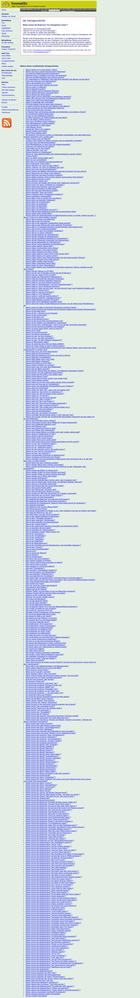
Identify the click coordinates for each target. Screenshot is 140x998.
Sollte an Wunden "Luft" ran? (36, 150)
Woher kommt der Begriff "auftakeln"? (40, 746)
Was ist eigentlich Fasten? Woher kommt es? (43, 532)
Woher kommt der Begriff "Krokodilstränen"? (42, 756)
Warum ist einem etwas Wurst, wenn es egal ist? (44, 328)
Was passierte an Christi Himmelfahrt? (40, 566)
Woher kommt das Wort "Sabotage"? (39, 729)
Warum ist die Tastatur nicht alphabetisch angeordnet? (46, 323)
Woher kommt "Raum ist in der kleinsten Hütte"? (44, 708)
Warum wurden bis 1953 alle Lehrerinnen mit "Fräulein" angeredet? (51, 493)
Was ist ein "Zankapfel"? (35, 539)
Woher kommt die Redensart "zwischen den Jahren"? (46, 838)
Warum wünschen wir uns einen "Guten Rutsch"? (44, 495)
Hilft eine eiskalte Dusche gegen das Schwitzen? (44, 104)
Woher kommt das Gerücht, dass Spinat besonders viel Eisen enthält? (52, 716)
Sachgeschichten (8, 61)
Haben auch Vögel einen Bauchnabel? (40, 100)
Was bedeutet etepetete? (35, 505)
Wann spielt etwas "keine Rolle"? (38, 164)
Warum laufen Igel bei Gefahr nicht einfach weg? (44, 374)
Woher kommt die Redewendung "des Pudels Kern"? (46, 869)
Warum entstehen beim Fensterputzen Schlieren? (44, 194)
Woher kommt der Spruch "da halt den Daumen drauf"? (46, 792)
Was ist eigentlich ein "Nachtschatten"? (40, 530)
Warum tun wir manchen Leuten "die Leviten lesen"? (45, 449)
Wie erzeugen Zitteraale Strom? (38, 622)
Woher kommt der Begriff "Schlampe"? (40, 764)
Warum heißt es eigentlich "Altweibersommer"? (43, 298)
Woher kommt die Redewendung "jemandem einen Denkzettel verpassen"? (54, 919)
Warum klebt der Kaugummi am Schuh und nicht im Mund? (48, 355)
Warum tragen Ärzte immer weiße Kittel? (41, 440)
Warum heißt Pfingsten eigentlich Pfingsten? (42, 300)
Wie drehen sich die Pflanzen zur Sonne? (41, 618)
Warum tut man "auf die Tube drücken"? (41, 451)
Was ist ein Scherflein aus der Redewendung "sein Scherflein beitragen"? (53, 545)
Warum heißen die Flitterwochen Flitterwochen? (44, 277)
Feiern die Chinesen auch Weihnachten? (41, 81)
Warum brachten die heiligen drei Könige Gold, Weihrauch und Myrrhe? (53, 183)
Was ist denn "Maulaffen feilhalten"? (39, 518)
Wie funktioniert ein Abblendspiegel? (39, 628)
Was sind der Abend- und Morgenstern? (41, 572)
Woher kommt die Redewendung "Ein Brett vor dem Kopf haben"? (50, 883)
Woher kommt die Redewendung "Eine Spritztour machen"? (48, 886)
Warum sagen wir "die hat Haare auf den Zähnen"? (45, 394)
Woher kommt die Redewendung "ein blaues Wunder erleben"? (49, 881)
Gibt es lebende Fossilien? (36, 89)
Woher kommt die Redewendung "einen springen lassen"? (48, 890)
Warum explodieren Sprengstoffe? (38, 196)
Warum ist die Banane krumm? (37, 319)
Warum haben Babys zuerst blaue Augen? (41, 250)
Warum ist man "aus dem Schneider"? (40, 338)
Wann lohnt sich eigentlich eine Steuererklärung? (44, 162)
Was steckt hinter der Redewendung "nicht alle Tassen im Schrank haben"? (54, 578)
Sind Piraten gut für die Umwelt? (38, 148)
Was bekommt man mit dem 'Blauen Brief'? (42, 507)
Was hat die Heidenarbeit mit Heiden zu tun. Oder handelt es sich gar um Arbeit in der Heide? (61, 511)
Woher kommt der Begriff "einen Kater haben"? (43, 754)
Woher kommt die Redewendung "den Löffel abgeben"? (47, 867)
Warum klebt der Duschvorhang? (38, 353)
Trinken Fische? (32, 156)
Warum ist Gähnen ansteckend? (38, 334)
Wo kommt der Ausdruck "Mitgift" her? (40, 687)
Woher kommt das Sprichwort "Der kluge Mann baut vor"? (47, 718)
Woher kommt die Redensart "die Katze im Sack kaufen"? (47, 814)
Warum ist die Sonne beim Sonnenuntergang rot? (44, 321)
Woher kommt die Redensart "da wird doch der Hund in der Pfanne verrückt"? (55, 808)
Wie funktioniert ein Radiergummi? (39, 630)
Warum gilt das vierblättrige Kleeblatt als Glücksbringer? (47, 238)
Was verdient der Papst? (35, 583)
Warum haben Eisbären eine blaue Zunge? (42, 252)
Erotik (4, 25)
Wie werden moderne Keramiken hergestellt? (43, 653)
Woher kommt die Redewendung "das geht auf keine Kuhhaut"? (50, 862)
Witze (4, 64)
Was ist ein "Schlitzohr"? (35, 537)
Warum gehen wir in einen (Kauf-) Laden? (41, 70)
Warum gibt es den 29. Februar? (38, 221)
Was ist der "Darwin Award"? (36, 524)
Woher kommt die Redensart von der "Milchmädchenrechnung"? (50, 840)
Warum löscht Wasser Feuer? (37, 376)
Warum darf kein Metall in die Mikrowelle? (41, 189)
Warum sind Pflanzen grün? (36, 426)
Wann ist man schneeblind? (36, 160)
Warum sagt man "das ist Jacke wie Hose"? (42, 405)
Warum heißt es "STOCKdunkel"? (38, 294)
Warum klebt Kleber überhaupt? (38, 361)
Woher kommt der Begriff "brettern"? (39, 750)
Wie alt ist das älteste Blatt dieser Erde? (41, 614)
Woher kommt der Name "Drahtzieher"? (41, 777)
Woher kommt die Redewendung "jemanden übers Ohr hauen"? (50, 927)
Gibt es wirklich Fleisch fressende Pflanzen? (42, 91)
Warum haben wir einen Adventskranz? (40, 265)
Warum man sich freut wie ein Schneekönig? (42, 384)
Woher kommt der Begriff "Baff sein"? (40, 748)
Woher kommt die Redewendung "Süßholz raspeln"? (45, 952)
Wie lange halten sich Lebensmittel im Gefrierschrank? (46, 647)
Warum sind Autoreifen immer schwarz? (41, 421)
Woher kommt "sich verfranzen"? (38, 710)
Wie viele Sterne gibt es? (35, 651)
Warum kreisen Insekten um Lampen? (40, 365)
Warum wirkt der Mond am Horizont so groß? (43, 491)
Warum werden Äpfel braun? (36, 478)
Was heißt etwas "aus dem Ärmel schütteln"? (43, 514)
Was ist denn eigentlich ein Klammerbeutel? (42, 522)
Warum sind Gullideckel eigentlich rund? (41, 424)
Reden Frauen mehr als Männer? (38, 139)
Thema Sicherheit (8, 87)
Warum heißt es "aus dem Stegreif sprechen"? (43, 282)
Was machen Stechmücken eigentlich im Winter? (44, 562)
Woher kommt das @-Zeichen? (37, 714)
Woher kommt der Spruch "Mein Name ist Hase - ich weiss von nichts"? (53, 794)
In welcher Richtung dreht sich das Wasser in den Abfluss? (48, 106)
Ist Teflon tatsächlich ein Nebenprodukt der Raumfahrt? (46, 118)
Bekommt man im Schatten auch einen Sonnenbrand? (46, 75)
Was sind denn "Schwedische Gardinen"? (41, 570)
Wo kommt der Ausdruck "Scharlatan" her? (42, 689)
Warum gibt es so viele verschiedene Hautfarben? (44, 231)
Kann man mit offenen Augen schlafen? (40, 121)
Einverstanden (54, 11)
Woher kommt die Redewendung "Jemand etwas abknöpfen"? (49, 915)
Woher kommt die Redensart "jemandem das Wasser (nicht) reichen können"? (55, 827)
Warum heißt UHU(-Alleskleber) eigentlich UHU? (44, 302)
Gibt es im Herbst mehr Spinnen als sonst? (42, 85)
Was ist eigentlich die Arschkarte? (38, 528)
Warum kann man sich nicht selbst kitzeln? (42, 351)
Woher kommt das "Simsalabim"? (38, 712)
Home (4, 10)
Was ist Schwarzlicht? (34, 557)
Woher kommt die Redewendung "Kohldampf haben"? (46, 932)
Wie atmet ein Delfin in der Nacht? (39, 616)
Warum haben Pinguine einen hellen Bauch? (42, 259)
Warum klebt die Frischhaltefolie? (38, 357)
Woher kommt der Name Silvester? (39, 789)
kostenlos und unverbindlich (43, 50)
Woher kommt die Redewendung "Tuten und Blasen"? (46, 955)
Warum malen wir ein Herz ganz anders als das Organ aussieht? (50, 382)
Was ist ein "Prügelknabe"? (36, 536)
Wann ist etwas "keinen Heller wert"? (39, 158)
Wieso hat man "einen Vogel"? (37, 670)
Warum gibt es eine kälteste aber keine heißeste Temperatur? (49, 225)
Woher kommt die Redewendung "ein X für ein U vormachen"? (49, 885)
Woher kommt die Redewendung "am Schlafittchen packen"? (49, 842)
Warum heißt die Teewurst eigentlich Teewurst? (43, 281)
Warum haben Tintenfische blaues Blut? (41, 263)
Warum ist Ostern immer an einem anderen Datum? (45, 346)
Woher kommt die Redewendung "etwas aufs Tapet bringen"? (49, 902)
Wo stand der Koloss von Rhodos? (39, 695)
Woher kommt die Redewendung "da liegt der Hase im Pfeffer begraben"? (53, 856)
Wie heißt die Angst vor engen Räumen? (41, 635)
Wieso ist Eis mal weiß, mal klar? (38, 672)
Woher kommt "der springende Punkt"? (40, 706)
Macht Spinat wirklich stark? (36, 133)
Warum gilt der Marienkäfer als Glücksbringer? (43, 242)
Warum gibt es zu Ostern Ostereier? (39, 233)
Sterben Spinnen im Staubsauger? (39, 152)
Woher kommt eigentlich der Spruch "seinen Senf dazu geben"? (50, 978)
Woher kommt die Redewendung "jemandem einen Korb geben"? (50, 921)
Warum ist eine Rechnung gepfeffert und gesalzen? (45, 327)
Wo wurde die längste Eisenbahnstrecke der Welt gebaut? (47, 697)
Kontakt (4, 107)
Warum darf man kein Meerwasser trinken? (42, 190)
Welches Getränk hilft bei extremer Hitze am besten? (45, 593)
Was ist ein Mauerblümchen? (37, 543)
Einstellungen (7, 73)
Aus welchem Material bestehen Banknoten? (42, 73)
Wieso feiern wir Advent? (35, 660)
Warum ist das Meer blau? (35, 311)
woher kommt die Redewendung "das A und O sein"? (46, 860)
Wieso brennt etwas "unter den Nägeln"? (41, 658)
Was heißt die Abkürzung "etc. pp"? (39, 513)
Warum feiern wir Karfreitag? (36, 204)
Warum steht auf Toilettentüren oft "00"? (41, 434)
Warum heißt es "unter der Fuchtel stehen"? (42, 296)
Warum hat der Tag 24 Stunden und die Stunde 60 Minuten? (48, 273)
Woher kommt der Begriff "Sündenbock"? (41, 768)
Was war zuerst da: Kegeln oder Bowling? (41, 585)
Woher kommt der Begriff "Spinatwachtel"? (42, 766)
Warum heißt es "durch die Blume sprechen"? (43, 286)
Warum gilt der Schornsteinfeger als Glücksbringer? (45, 244)
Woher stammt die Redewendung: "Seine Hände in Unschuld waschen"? (53, 990)
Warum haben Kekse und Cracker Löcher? (42, 256)
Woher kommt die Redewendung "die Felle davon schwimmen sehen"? (52, 873)
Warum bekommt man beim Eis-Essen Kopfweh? (44, 175)
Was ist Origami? (32, 555)
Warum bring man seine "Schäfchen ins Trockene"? (45, 185)
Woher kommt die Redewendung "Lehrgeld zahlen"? (45, 934)
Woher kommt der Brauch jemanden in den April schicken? (48, 773)
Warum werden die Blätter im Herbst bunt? (42, 470)
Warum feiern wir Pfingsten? (36, 208)
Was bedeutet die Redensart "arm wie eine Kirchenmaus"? (48, 499)
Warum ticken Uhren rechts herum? (39, 438)
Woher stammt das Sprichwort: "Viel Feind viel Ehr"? (45, 984)
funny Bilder (6, 56)
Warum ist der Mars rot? (35, 317)
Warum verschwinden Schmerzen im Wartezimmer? (45, 455)
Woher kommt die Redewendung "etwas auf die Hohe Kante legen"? (51, 900)
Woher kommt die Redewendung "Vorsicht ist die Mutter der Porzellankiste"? (54, 963)
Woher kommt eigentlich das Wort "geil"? (41, 973)
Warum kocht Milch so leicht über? (39, 363)
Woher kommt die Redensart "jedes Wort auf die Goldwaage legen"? (51, 825)
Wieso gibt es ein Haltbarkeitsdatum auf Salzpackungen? (47, 666)
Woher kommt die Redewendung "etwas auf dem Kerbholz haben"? (51, 898)
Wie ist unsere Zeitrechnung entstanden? (41, 639)
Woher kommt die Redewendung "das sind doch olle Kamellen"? (50, 865)
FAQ (3, 85)
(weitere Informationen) (68, 11)
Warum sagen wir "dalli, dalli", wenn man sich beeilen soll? (48, 390)
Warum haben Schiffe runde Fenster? (40, 261)
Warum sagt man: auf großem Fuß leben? (41, 413)
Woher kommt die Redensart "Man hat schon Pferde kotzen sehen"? (51, 831)
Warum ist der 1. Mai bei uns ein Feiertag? (42, 313)
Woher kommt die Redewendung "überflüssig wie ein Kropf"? (49, 967)
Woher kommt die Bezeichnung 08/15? (40, 800)
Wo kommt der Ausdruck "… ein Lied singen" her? (44, 693)
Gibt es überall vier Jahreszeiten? (38, 95)
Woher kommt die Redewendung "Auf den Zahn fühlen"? (47, 848)
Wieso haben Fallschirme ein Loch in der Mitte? (44, 668)
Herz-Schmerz (7, 31)
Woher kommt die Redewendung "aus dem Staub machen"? (48, 852)
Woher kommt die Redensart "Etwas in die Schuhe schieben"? (49, 821)
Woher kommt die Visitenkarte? (37, 969)
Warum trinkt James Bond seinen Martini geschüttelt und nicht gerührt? (52, 442)
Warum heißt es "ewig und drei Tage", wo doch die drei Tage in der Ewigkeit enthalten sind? (60, 288)
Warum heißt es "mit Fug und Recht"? (40, 292)
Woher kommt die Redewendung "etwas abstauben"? (46, 896)
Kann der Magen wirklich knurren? (39, 119)
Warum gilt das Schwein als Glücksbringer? (42, 236)
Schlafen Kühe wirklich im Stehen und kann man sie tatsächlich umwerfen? (54, 141)
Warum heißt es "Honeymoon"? (37, 290)
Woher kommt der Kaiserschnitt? (38, 775)
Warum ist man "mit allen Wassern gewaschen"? (44, 340)
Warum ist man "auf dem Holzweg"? (39, 336)
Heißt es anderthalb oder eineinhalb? (40, 102)
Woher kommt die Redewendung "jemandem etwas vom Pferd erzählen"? (53, 923)
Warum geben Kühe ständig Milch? (39, 213)
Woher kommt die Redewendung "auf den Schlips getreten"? (48, 846)
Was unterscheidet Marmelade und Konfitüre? (43, 582)
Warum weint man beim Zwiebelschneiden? (42, 463)
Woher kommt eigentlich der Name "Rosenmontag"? (45, 977)
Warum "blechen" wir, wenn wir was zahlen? (42, 165)
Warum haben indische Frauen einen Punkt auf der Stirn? (47, 254)
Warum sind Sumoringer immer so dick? (41, 428)
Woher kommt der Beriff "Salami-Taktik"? (41, 771)
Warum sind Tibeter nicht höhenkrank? (40, 430)
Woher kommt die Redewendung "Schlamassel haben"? (47, 946)
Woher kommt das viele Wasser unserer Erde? (43, 725)
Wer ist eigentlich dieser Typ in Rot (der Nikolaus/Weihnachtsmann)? (51, 606)
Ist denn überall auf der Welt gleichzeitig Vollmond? (45, 108)
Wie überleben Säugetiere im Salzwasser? (42, 656)
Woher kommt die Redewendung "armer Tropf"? (44, 844)
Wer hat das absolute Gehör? (37, 601)
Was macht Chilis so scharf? (36, 564)
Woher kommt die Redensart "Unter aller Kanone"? (45, 837)
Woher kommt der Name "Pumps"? (39, 783)
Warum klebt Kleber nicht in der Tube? (40, 359)
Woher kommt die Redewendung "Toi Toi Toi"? (43, 954)
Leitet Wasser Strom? (34, 127)
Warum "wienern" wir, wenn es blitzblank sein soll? (45, 167)
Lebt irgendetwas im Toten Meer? (38, 125)
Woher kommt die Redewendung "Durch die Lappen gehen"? (49, 879)
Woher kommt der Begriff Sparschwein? (41, 769)
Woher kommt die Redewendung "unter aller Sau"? (45, 957)
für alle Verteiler (8, 43)
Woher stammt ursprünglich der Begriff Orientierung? (46, 992)
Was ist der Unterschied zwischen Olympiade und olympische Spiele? (52, 526)
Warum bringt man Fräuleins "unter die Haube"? (44, 187)
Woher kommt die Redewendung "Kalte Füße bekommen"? (48, 929)
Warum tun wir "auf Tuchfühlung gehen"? (41, 444)
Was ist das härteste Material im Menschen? (42, 516)
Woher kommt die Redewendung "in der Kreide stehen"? (47, 911)
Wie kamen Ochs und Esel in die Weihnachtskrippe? (45, 645)
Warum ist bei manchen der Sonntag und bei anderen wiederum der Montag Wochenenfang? (61, 309)
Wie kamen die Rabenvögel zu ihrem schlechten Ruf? (46, 643)
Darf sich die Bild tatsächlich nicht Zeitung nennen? (45, 77)
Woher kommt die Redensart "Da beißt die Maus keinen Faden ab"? (51, 802)
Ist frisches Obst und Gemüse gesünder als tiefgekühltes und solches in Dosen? (56, 112)
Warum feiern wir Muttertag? (36, 206)
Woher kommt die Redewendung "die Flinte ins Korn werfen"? (49, 875)
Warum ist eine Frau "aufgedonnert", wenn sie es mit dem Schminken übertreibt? (56, 325)
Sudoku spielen (7, 66)
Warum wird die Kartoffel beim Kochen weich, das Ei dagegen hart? (51, 480)
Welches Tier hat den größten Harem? (40, 597)
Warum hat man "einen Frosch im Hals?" (41, 275)
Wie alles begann (8, 90)
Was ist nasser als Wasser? (36, 553)
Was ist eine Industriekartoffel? (37, 549)
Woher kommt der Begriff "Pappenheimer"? (42, 762)
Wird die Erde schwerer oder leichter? (40, 679)
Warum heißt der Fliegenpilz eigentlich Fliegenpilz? (45, 279)
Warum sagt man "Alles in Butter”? (39, 399)
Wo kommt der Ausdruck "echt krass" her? (41, 683)
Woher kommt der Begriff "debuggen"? (40, 752)
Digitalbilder (6, 28)
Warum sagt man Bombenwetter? (38, 411)
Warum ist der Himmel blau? (36, 315)
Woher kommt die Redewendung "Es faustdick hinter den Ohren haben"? (53, 894)
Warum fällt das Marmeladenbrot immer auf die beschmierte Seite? (51, 212)
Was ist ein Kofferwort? (34, 541)
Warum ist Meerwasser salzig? (37, 342)
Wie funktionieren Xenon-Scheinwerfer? (41, 626)
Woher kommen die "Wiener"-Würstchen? (41, 702)
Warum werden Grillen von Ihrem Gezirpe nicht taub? (46, 474)
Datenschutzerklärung (10, 110)
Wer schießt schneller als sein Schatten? (41, 608)
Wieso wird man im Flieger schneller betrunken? (44, 677)
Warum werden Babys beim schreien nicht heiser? (45, 465)
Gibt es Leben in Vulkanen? (36, 87)
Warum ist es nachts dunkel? (36, 332)
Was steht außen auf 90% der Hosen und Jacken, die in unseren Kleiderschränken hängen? (60, 580)
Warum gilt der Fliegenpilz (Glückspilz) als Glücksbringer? (47, 240)
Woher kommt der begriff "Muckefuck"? (40, 760)
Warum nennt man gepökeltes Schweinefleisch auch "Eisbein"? (49, 386)
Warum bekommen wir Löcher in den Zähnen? (43, 173)
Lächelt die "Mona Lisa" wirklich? (38, 129)
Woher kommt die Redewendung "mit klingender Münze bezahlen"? (51, 936)
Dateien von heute (9, 16)
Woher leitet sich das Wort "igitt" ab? (39, 980)
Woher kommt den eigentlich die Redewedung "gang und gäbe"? (50, 731)
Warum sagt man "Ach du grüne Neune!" (41, 397)
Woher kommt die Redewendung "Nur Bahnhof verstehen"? (48, 942)
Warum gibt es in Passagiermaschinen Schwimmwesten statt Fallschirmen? (54, 227)
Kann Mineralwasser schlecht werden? (40, 123)
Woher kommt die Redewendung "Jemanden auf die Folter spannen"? (52, 925)
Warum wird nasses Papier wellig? (39, 488)
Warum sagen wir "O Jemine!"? (37, 396)
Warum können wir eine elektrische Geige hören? (44, 373)
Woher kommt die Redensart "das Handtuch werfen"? (46, 812)
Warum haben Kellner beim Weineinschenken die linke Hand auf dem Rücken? (55, 258)
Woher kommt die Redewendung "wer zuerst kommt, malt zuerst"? (51, 965)
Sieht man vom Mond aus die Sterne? (40, 146)
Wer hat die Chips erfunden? (36, 603)
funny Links (6, 58)
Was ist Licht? (31, 551)
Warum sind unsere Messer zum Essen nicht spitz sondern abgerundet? (53, 432)
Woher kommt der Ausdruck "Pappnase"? (41, 737)
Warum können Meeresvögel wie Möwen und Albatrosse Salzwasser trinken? (55, 371)
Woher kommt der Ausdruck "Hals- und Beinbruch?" (45, 735)
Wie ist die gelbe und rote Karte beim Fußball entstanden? (48, 637)
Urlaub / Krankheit (8, 49)
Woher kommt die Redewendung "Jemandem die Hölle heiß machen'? (52, 917)
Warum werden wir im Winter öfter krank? (41, 476)
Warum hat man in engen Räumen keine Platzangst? (46, 72)
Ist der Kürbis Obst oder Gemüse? (39, 110)
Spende (5, 93)
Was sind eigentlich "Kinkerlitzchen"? (40, 574)
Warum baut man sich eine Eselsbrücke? (41, 169)
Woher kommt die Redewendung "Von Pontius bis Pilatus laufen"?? (51, 961)
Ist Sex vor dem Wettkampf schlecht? (40, 116)
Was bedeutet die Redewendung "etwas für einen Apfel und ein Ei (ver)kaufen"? (56, 503)
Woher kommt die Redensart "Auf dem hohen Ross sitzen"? (48, 804)
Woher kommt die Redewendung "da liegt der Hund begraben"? (50, 858)
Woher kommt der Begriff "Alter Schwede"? (42, 745)
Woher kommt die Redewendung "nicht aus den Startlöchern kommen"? (53, 940)
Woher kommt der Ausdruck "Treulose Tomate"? (44, 741)
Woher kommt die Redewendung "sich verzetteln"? (45, 950)
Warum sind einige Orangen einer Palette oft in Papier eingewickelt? (51, 422)
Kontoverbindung (8, 95)
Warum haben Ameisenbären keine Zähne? (42, 248)
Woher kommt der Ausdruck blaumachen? (41, 743)
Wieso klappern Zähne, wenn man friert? (41, 674)
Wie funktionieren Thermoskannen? (39, 624)
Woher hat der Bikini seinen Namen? (39, 699)
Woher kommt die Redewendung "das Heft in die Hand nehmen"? (50, 863)
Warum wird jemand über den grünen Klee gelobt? (45, 486)
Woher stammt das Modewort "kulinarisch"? (42, 982)
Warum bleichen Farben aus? (37, 181)
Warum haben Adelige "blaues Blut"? (39, 246)
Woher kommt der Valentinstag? (38, 798)
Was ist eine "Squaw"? (34, 547)
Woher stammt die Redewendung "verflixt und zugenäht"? (47, 988)
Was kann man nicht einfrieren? (38, 559)
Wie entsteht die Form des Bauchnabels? (41, 620)
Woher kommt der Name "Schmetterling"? (41, 785)
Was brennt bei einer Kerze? (36, 509)
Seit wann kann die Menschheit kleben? (41, 142)
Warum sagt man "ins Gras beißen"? (39, 409)
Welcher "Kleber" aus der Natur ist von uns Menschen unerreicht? (50, 591)
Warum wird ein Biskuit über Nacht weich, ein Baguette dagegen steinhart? (54, 482)
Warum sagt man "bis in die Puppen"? (40, 401)
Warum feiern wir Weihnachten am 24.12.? (42, 210)
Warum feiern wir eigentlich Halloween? (40, 200)
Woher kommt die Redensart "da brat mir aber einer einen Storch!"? (51, 806)
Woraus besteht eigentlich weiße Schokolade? (43, 994)
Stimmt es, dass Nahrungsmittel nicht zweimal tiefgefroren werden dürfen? (54, 154)
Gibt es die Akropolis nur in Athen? (39, 83)
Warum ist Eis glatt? (33, 330)
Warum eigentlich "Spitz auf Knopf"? (39, 192)
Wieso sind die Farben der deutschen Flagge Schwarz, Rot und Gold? (52, 676)
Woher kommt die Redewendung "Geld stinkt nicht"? (45, 908)
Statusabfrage (7, 75)
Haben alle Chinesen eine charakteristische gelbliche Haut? (48, 98)
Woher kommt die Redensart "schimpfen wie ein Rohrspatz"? (49, 833)
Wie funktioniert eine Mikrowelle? (38, 633)
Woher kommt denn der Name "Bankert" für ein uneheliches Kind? (51, 733)
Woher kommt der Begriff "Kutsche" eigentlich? (43, 758)
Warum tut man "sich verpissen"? (38, 453)
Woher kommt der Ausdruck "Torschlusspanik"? (43, 739)
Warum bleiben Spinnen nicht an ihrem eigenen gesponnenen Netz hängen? (54, 177)
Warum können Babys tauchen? (38, 369)
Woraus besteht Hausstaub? (36, 996)
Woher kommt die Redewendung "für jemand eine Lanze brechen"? (51, 906)
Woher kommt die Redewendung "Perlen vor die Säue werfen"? (50, 944)
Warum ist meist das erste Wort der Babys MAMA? (45, 344)
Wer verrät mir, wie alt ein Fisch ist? (39, 610)
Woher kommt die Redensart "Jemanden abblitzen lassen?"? (49, 829)
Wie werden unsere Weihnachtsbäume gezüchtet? (45, 654)
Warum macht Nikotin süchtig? (37, 380)
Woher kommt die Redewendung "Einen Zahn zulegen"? (47, 892)
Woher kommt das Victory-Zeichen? (39, 723)
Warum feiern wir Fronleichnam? (38, 202)
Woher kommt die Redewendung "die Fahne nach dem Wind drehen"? (52, 871)
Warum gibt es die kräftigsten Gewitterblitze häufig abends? (48, 223)
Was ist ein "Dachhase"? (35, 534)
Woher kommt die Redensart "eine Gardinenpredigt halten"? (48, 817)
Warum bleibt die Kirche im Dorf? (38, 179)
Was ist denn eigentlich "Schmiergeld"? (40, 520)
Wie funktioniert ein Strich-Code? (38, 631)
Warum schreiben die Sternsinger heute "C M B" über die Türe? (50, 415)
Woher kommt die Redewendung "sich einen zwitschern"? (47, 948)
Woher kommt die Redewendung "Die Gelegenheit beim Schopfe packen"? (54, 877)
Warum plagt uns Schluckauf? (37, 388)
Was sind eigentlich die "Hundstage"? (40, 576)
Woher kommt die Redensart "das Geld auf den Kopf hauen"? (49, 810)
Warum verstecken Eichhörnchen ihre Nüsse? (43, 457)
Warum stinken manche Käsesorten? (40, 436)
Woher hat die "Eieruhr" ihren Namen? (40, 700)
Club (3, 78)
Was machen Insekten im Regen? (38, 560)
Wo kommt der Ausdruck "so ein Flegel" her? (42, 691)
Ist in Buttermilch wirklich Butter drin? (40, 114)
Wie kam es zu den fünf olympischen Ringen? (43, 641)
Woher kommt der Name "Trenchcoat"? (40, 787)
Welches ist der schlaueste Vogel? (39, 595)
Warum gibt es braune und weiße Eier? (40, 219)
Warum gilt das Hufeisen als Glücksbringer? (42, 235)
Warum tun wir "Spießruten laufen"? (39, 447)
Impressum (6, 112)
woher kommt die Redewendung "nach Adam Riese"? (46, 938)
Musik (4, 33)
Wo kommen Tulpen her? (35, 681)
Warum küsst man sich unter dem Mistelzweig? (43, 367)
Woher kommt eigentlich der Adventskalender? (43, 975)
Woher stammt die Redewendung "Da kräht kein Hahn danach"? (50, 986)
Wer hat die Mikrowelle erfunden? (38, 605)
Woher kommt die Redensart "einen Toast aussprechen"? (47, 819)
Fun (3, 23)
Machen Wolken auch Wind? (36, 131)
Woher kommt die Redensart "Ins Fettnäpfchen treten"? (46, 823)
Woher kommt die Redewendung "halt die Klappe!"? (45, 909)
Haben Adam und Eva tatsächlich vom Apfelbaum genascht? (48, 96)
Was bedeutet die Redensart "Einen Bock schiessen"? (46, 501)
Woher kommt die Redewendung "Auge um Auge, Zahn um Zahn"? (51, 850)
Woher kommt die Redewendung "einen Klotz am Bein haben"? (49, 888)
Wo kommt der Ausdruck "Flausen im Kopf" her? (44, 685)
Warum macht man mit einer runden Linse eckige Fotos (46, 378)
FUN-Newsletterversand (40, 52)
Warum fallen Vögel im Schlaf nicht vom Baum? (44, 198)
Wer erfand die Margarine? (36, 599)
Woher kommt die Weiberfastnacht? (39, 971)
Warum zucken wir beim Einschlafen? (40, 497)
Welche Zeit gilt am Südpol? (36, 589)
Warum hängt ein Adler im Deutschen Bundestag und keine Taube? (51, 307)
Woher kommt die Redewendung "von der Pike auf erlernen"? (49, 959)
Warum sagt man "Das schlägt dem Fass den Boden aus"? (48, 407)
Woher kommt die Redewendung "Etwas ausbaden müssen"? (49, 904)
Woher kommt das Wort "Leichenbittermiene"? (43, 727)
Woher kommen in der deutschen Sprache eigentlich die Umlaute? (51, 704)
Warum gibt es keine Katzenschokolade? (41, 229)
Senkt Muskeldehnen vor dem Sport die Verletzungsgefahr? (48, 144)
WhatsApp (6, 36)
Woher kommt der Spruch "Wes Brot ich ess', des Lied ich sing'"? (50, 796)
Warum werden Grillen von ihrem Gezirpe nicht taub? (46, 472)
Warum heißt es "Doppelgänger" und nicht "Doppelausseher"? (49, 284)
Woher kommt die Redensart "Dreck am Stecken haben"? (47, 815)
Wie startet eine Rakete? (35, 649)
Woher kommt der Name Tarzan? (38, 791)
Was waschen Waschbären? (36, 587)
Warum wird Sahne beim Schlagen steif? (41, 490)
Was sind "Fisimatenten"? (35, 568)
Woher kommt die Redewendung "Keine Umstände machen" (48, 931)
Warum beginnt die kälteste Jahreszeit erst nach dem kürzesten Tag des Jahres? (56, 171)
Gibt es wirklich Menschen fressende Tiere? (42, 93)
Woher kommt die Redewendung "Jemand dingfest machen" (48, 913)
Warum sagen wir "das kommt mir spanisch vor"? (44, 392)
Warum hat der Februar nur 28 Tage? (40, 271)
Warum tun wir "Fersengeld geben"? (39, 445)
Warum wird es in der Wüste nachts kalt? (41, 484)
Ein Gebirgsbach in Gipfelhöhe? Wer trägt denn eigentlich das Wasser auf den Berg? (58, 79)
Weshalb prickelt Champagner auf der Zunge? (43, 612)
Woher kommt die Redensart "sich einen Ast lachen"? (46, 835)
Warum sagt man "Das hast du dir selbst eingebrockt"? (46, 403)
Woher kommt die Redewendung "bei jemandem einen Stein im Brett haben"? (55, 854)
